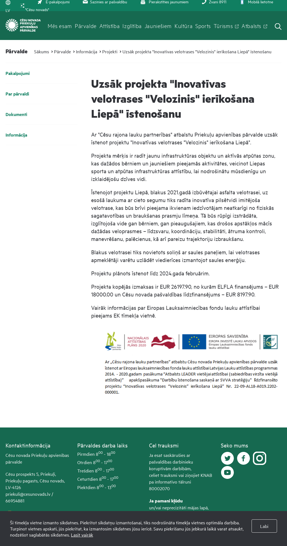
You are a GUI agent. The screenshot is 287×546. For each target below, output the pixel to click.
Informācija (86, 51)
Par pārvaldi (17, 93)
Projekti (109, 51)
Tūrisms (223, 25)
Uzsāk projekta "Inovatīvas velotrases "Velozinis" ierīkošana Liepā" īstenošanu (196, 51)
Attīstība (109, 25)
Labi (264, 526)
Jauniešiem (158, 25)
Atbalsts (251, 25)
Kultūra (184, 25)
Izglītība (132, 25)
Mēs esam (60, 25)
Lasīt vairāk (82, 535)
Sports (203, 25)
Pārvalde (86, 25)
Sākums (41, 51)
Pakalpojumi (18, 73)
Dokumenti (16, 114)
